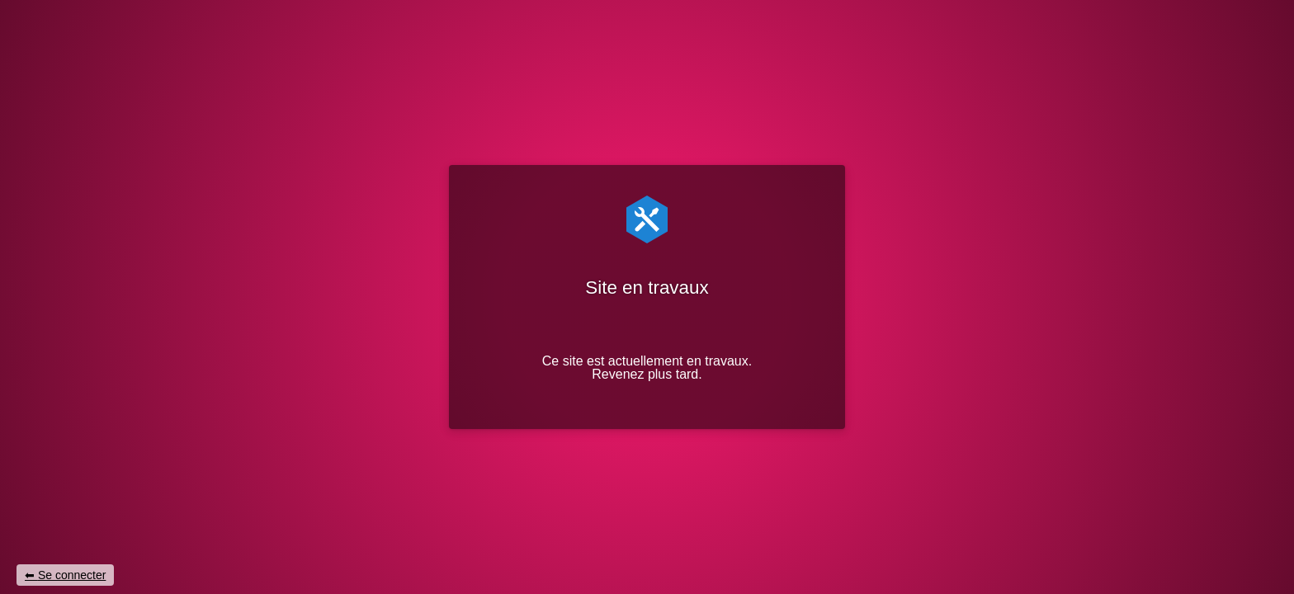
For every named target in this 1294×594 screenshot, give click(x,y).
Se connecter (72, 575)
